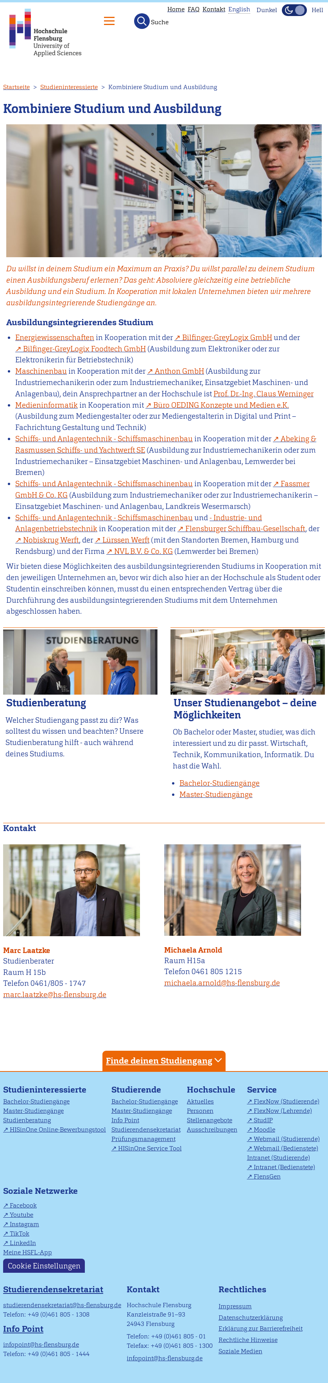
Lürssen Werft (125, 540)
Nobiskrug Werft (51, 540)
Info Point (125, 1120)
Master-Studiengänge (33, 1111)
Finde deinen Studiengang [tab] (165, 1060)
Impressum (235, 1306)
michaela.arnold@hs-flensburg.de (222, 983)
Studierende (136, 1089)
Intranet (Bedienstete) (284, 1167)
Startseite (16, 87)
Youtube (21, 1215)
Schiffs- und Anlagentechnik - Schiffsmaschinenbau (104, 439)
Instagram (24, 1224)
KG (143, 551)
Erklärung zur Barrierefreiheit (261, 1328)
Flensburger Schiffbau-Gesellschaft (245, 529)
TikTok (19, 1233)
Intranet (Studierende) (278, 1158)
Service (262, 1089)
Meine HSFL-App (27, 1252)
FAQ (193, 9)
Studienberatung (27, 1120)
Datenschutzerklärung (251, 1317)
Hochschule (211, 1089)
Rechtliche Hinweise (248, 1340)
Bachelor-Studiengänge (36, 1101)
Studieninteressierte (69, 87)
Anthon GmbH (179, 371)
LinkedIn (23, 1243)
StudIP (263, 1120)
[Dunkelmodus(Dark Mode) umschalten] (294, 10)
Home (176, 9)
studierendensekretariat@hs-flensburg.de (62, 1305)
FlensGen (267, 1176)
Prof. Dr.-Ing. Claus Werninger (263, 394)
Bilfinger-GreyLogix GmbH (227, 337)
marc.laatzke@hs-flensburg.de (54, 995)
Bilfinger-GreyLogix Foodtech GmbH (84, 349)
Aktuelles (200, 1101)
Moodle (264, 1129)
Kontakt (214, 9)
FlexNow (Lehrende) (283, 1111)
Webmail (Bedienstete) (286, 1148)
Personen (200, 1111)
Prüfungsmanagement (143, 1139)
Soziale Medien (240, 1351)
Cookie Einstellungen (44, 1265)
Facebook (23, 1205)
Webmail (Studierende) (287, 1139)
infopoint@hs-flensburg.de (41, 1344)
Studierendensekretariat (146, 1129)
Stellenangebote (209, 1120)
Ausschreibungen (212, 1129)
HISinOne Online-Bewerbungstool (58, 1129)
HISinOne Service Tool (150, 1148)
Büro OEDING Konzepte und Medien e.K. (221, 405)
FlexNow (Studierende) (286, 1101)
